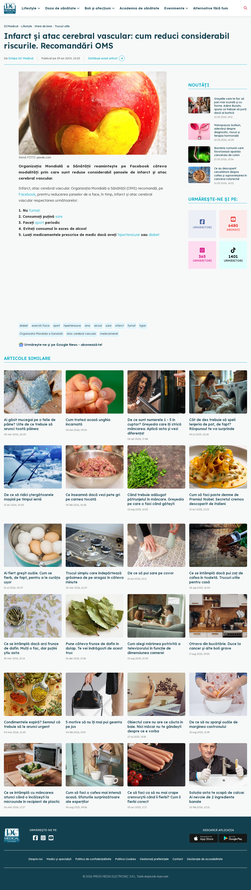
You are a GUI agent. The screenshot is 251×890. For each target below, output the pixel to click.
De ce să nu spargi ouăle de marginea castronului (213, 724)
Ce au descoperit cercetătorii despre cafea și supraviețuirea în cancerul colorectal (230, 174)
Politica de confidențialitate (93, 859)
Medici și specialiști (58, 859)
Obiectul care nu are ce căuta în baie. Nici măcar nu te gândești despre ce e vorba (155, 726)
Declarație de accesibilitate (205, 859)
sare (59, 216)
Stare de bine (43, 26)
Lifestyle (26, 26)
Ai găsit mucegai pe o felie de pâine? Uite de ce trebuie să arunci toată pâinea (29, 424)
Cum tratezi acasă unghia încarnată (88, 421)
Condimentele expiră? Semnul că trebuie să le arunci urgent (32, 724)
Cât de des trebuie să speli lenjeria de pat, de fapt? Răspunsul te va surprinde (212, 424)
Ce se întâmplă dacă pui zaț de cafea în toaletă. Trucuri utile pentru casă (216, 577)
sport (39, 222)
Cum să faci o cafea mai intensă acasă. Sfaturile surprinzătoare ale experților (93, 797)
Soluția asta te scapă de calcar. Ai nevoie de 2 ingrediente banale (217, 797)
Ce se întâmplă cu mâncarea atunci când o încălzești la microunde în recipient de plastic (32, 797)
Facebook (27, 194)
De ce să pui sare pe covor (150, 573)
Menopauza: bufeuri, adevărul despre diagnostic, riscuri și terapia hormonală (227, 130)
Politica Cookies (125, 859)
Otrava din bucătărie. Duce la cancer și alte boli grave (215, 646)
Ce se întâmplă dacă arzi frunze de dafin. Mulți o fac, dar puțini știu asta (31, 648)
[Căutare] (245, 8)
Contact (178, 859)
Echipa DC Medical (20, 58)
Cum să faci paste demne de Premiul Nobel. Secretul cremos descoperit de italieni (216, 499)
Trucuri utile (62, 26)
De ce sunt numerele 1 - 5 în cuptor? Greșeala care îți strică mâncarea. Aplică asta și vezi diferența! (154, 426)
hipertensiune (129, 234)
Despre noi (35, 859)
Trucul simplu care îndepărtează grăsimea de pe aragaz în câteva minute (95, 577)
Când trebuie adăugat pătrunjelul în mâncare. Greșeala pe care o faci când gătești (155, 499)
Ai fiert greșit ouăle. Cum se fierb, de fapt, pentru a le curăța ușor (32, 577)
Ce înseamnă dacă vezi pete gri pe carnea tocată (93, 496)
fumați (34, 210)
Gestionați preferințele (154, 859)
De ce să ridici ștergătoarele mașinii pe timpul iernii (29, 496)
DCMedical (11, 26)
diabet (154, 234)
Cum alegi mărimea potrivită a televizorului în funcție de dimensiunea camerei (153, 648)
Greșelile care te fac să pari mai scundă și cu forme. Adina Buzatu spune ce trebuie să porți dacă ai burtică (230, 106)
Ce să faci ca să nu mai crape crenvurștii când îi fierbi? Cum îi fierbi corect (154, 797)
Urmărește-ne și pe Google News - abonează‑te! (63, 345)
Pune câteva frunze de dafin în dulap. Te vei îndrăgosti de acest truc (94, 648)
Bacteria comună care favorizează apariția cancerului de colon (229, 151)
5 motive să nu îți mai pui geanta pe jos (94, 724)
